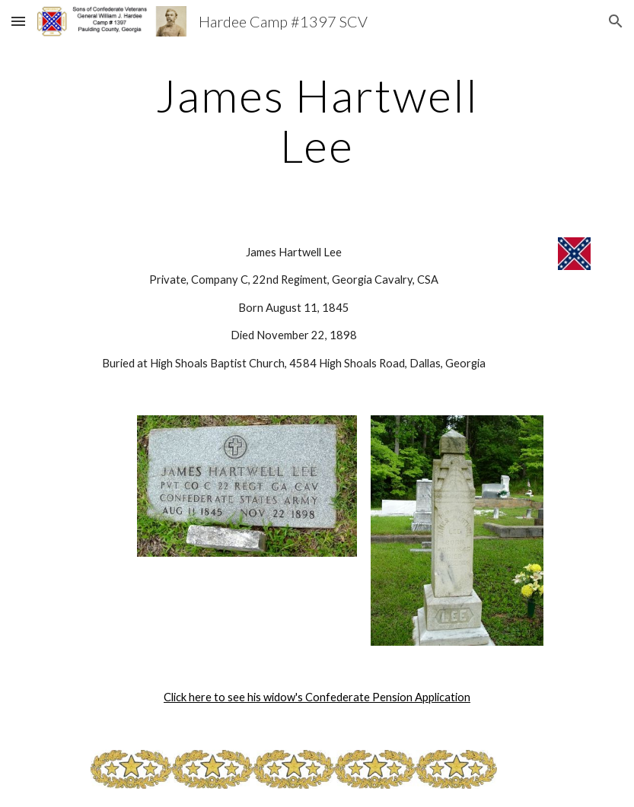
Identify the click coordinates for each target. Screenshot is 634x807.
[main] (317, 120)
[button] (18, 21)
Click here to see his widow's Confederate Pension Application (317, 697)
